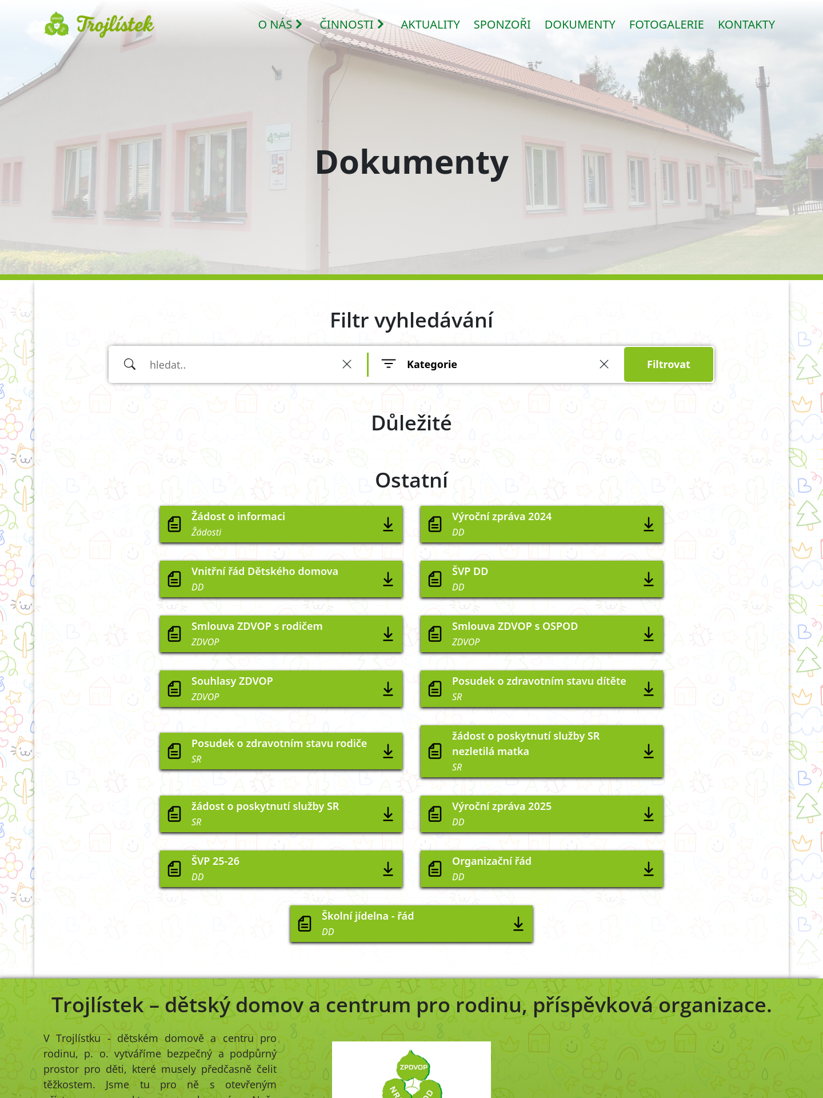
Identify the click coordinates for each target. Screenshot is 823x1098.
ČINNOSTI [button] (352, 24)
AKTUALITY (430, 24)
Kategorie (432, 364)
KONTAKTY (746, 24)
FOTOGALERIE (666, 24)
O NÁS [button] (280, 24)
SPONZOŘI (502, 24)
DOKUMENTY (580, 24)
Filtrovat (668, 364)
